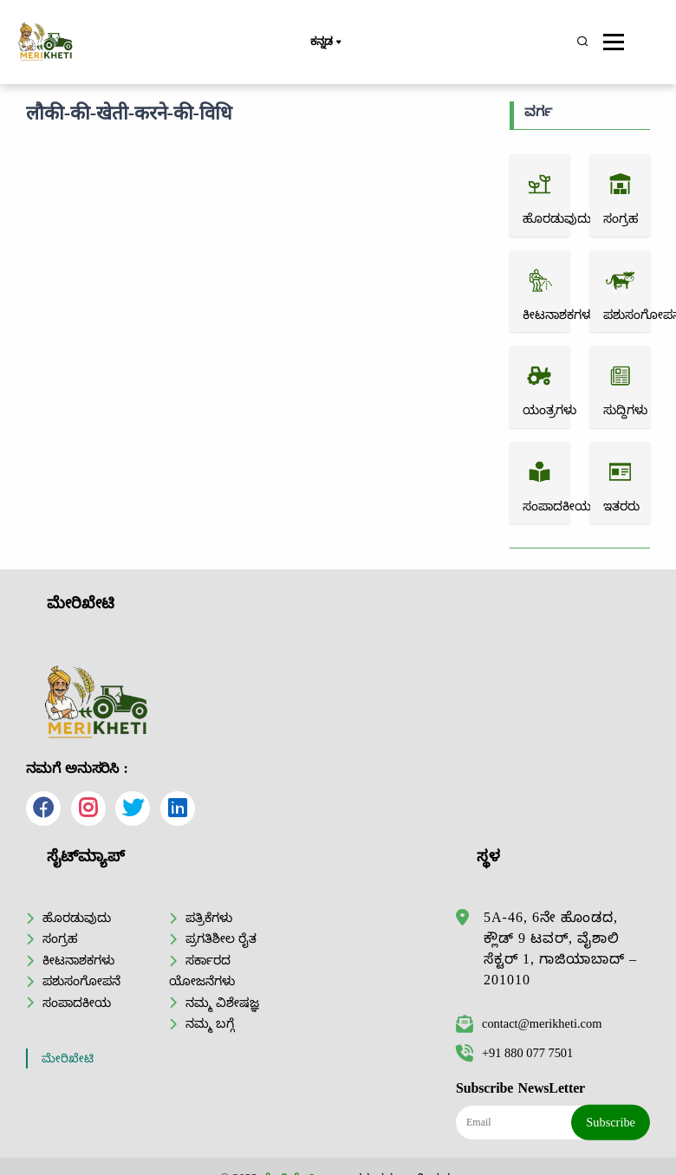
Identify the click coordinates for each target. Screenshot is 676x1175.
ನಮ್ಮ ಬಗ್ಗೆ (209, 1023)
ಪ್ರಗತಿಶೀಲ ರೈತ (221, 938)
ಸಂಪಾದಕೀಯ (76, 1002)
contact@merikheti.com (528, 1023)
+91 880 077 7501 (514, 1053)
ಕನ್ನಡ (325, 42)
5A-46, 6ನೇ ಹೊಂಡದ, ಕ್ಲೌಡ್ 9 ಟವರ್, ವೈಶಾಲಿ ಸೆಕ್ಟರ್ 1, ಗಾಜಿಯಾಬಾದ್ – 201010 (560, 948)
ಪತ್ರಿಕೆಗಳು (208, 918)
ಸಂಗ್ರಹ (60, 938)
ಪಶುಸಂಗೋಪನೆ (81, 981)
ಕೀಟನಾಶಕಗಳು (78, 960)
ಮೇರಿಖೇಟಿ (68, 1058)
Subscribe (610, 1122)
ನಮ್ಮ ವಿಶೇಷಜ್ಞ (222, 1002)
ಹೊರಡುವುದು (76, 918)
